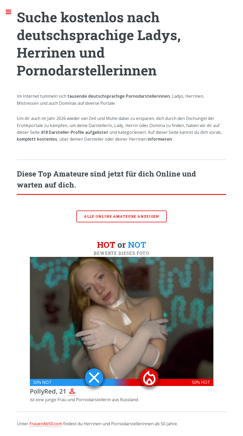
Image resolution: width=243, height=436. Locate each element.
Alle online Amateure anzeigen (121, 216)
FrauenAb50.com (45, 424)
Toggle (11, 12)
